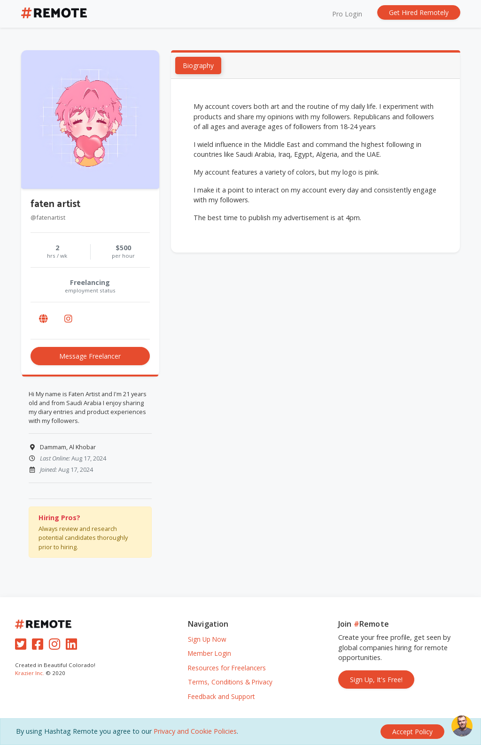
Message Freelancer (90, 356)
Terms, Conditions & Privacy (230, 681)
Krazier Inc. (29, 672)
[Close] (412, 731)
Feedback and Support (221, 696)
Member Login (209, 653)
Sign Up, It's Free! (376, 679)
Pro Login (347, 13)
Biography (198, 65)
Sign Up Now (207, 639)
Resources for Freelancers (227, 667)
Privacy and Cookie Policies (195, 731)
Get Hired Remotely (419, 12)
